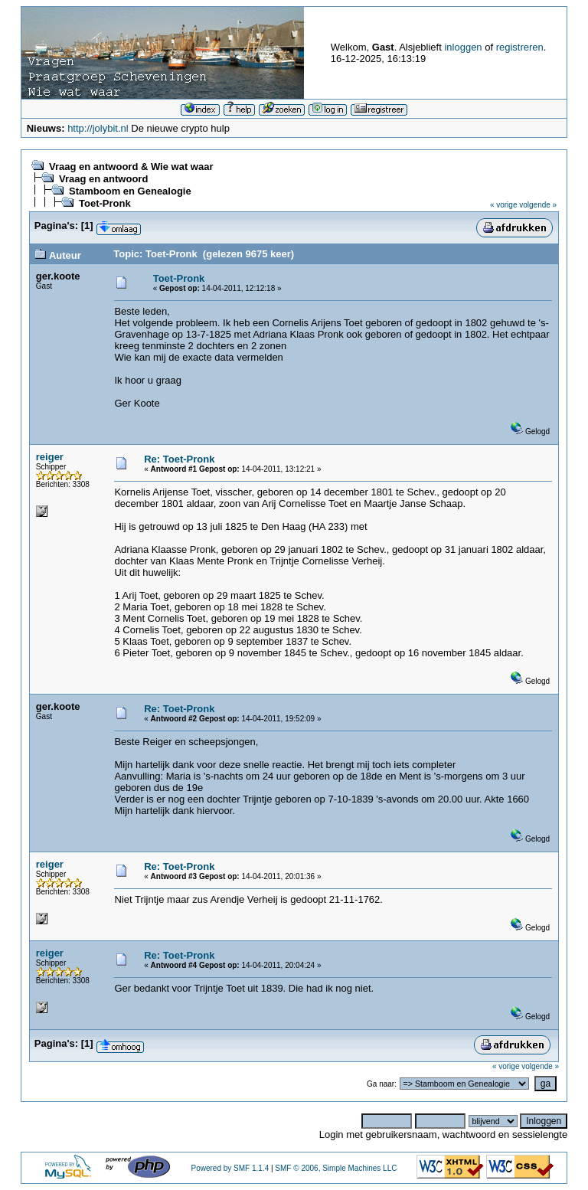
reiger (50, 457)
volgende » (538, 205)
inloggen (463, 47)
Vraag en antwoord (103, 179)
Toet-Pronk (105, 203)
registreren (520, 47)
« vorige (504, 205)
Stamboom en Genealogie (130, 191)
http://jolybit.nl (98, 128)
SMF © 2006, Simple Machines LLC (336, 1168)
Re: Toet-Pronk (179, 459)
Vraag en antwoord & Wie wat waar (131, 166)
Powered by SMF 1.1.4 (230, 1168)
